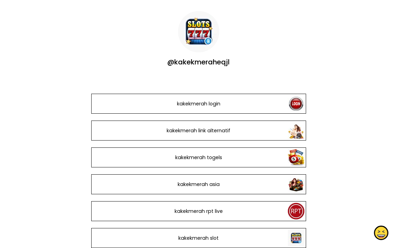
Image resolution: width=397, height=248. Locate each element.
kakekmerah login (198, 103)
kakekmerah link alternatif (198, 130)
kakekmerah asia (198, 184)
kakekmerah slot (198, 238)
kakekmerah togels (198, 157)
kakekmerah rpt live (198, 211)
